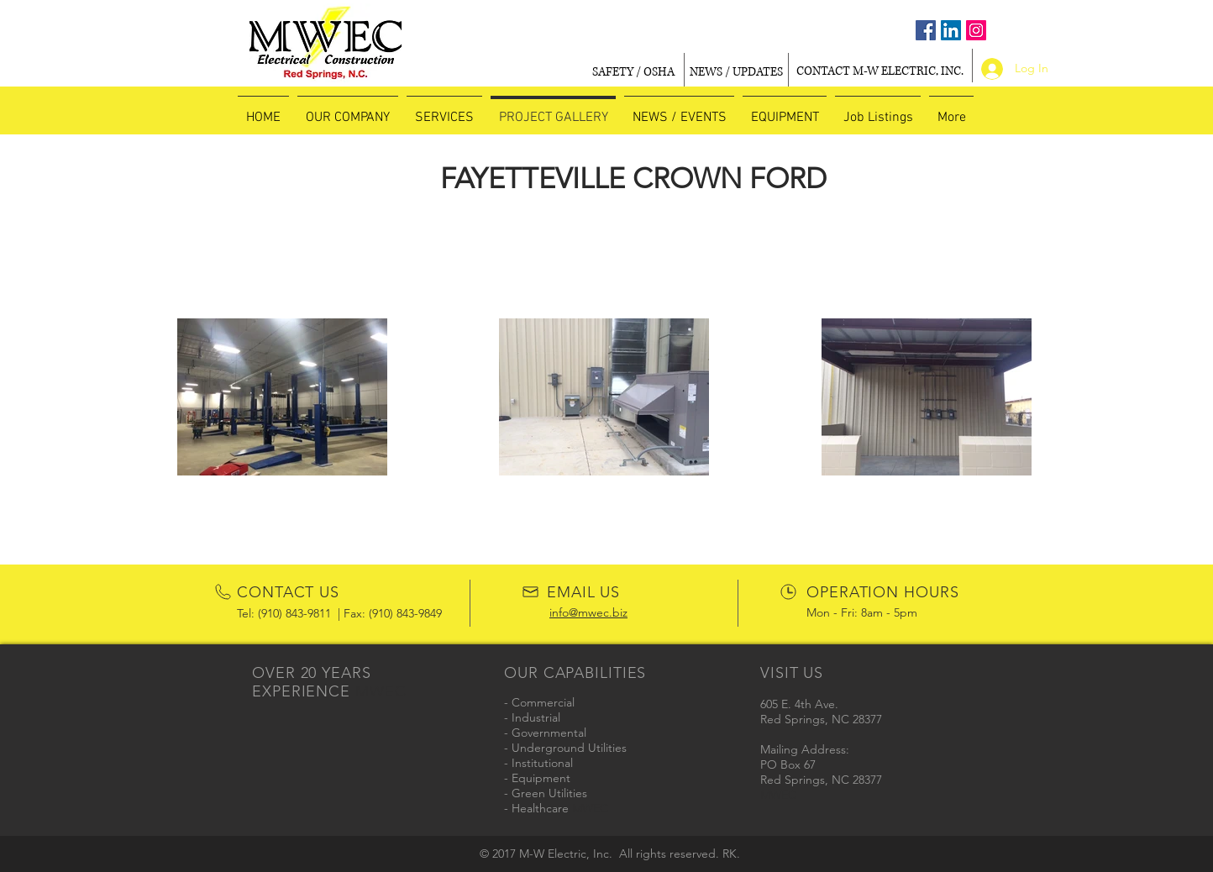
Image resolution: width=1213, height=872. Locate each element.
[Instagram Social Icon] (976, 30)
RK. (731, 853)
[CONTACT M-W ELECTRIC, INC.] (879, 72)
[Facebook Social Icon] (926, 30)
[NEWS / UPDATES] (736, 72)
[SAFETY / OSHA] (633, 72)
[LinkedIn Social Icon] (951, 30)
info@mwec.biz (588, 612)
